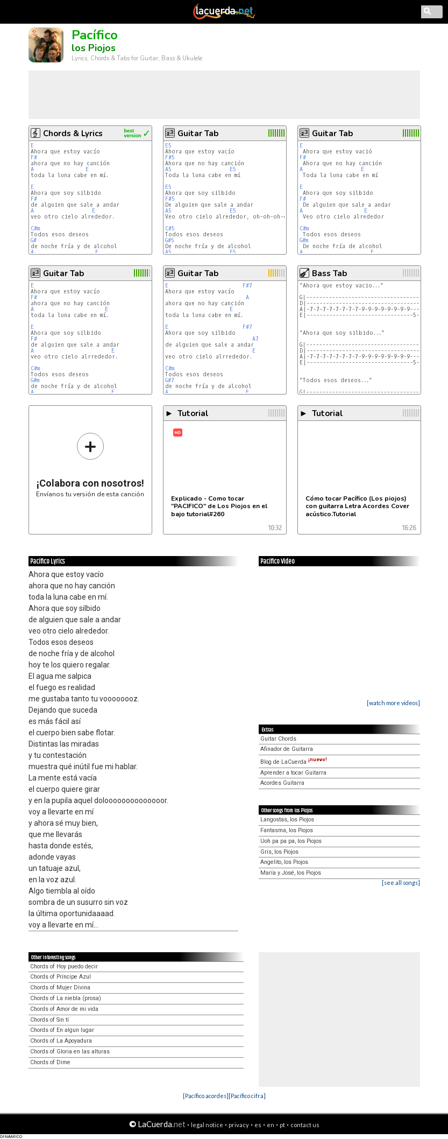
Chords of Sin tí (49, 1019)
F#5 (170, 157)
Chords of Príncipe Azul (60, 976)
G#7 (169, 380)
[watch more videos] (393, 702)
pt (282, 1124)
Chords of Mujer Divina (60, 987)
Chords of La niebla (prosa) (65, 998)
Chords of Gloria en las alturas (70, 1051)
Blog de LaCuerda (293, 761)
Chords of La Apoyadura (61, 1040)
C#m (35, 228)
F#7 (247, 285)
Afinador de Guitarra (286, 749)
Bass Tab (329, 273)
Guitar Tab (197, 133)
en (270, 1124)
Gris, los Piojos (279, 851)
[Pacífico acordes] (206, 1095)
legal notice (207, 1124)
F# (34, 157)
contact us (304, 1124)
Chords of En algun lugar (62, 1029)
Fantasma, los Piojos (286, 830)
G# (34, 240)
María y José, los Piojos (290, 872)
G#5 (169, 240)
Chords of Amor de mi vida (64, 1009)
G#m (304, 240)
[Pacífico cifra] (247, 1095)
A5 (168, 169)
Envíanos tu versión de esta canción (90, 464)
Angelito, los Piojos (284, 862)
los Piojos (94, 47)
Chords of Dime (50, 1062)
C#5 (170, 228)
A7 (255, 338)
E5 (168, 145)
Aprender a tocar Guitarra (293, 772)
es (257, 1124)
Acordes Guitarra (282, 782)
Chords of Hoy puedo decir (64, 966)
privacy (239, 1124)
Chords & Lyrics (73, 133)
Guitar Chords (278, 738)
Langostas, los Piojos (287, 819)
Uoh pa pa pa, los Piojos (291, 841)
